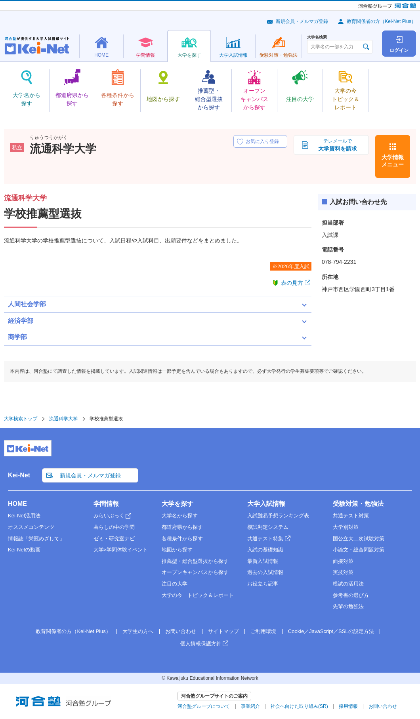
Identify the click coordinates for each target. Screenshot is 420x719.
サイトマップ (223, 631)
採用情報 (348, 706)
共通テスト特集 (265, 539)
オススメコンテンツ (31, 527)
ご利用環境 (263, 631)
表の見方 (292, 283)
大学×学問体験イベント (121, 550)
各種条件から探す (182, 539)
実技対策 (343, 572)
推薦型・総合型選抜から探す (195, 561)
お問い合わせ (180, 631)
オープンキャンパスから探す (195, 572)
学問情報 (106, 503)
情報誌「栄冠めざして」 (36, 539)
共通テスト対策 (351, 516)
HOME (17, 503)
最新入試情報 (262, 561)
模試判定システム (267, 527)
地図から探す (177, 550)
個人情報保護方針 (200, 644)
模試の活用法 (348, 584)
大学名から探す (180, 516)
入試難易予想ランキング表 (278, 516)
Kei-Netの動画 (24, 550)
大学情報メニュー (393, 161)
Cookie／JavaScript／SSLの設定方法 (331, 631)
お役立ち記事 (262, 584)
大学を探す (177, 503)
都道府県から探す (182, 527)
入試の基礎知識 (265, 550)
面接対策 (343, 561)
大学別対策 (346, 527)
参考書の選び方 (351, 595)
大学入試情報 (266, 503)
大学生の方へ (137, 631)
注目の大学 (174, 584)
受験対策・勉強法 (358, 503)
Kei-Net (19, 475)
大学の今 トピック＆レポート (198, 595)
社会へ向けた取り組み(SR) (299, 706)
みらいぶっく (109, 516)
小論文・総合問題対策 (358, 550)
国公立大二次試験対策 (358, 539)
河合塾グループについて (204, 706)
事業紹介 (250, 706)
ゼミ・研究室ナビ (114, 539)
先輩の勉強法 (348, 606)
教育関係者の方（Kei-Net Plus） (381, 21)
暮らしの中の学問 (114, 527)
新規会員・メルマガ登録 (302, 21)
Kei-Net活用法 (24, 516)
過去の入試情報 (265, 572)
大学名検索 (317, 37)
